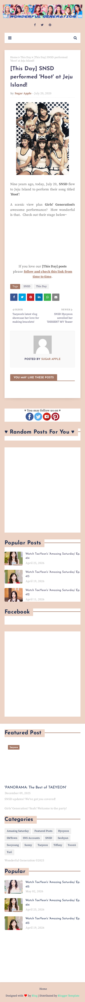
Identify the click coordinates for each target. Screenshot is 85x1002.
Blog (34, 995)
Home (14, 57)
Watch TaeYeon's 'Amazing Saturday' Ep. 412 (52, 592)
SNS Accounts (31, 838)
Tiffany (57, 845)
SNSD (27, 286)
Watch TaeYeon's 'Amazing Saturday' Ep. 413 (52, 574)
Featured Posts (43, 831)
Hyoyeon (63, 831)
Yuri (9, 852)
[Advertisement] (42, 490)
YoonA (72, 845)
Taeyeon (43, 845)
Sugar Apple (23, 93)
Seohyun (63, 838)
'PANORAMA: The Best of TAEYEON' (35, 787)
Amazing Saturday (18, 831)
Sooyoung (13, 845)
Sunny (28, 845)
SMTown (12, 838)
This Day (25, 57)
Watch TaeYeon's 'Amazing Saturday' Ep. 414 (52, 556)
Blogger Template (68, 995)
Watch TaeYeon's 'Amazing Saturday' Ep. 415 (52, 884)
